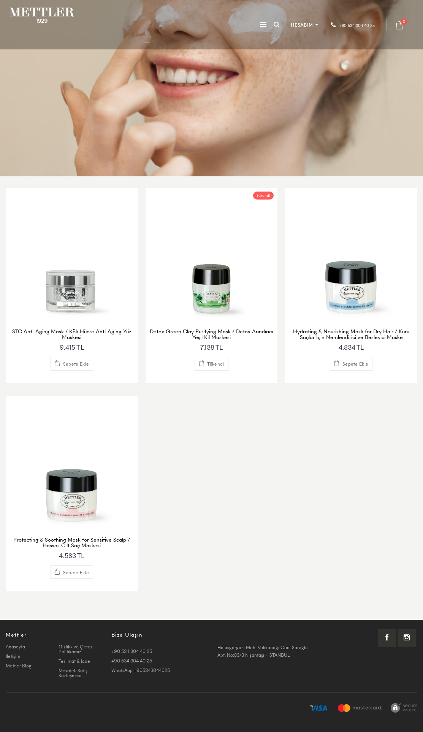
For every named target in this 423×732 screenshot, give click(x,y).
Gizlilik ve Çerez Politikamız (76, 649)
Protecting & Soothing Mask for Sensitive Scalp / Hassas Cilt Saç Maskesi (71, 542)
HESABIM (302, 25)
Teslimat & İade (74, 661)
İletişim (13, 656)
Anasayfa (15, 646)
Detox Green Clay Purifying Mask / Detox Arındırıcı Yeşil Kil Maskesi (211, 334)
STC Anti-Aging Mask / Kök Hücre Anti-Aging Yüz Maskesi (71, 334)
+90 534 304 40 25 (357, 26)
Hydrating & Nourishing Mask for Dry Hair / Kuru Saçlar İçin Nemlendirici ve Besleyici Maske (351, 334)
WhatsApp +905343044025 (140, 670)
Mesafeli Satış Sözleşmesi (73, 673)
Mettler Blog (19, 665)
